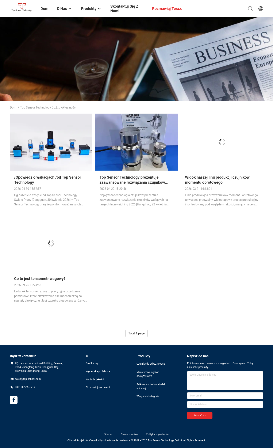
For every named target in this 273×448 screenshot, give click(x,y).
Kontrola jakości (95, 379)
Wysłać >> (199, 415)
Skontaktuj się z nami (98, 387)
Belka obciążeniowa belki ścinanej (150, 386)
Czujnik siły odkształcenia (150, 363)
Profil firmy (92, 363)
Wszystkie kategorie (147, 396)
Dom (13, 107)
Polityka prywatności (157, 434)
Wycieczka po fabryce (98, 371)
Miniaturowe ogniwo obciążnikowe (147, 374)
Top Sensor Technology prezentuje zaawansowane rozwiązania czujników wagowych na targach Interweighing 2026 (135, 182)
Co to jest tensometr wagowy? (39, 278)
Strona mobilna (129, 434)
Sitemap (108, 434)
